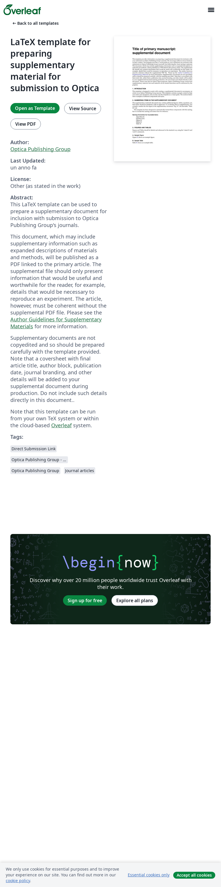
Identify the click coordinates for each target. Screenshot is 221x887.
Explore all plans (134, 600)
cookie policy (18, 880)
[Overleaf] (22, 10)
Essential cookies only (148, 875)
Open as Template (35, 108)
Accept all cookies (194, 875)
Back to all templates (35, 23)
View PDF (25, 124)
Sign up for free (85, 600)
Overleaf (61, 425)
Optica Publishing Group (40, 149)
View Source (82, 108)
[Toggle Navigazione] (211, 10)
